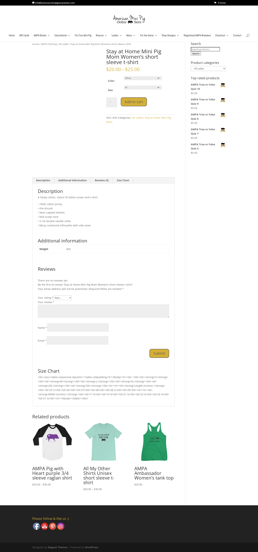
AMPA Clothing (49, 44)
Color (111, 80)
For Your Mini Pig (83, 35)
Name (42, 327)
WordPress (91, 547)
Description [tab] (43, 180)
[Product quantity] (111, 102)
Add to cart (134, 101)
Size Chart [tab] (123, 180)
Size (110, 90)
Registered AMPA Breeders (197, 35)
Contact (237, 35)
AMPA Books (40, 35)
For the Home (147, 35)
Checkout (220, 35)
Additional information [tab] (72, 180)
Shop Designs (169, 35)
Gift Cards (24, 35)
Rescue (100, 35)
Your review (46, 302)
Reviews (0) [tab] (102, 180)
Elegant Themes (57, 547)
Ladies (115, 35)
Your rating (45, 297)
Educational (60, 35)
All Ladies (64, 44)
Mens (129, 35)
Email (42, 340)
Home (12, 35)
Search (195, 53)
